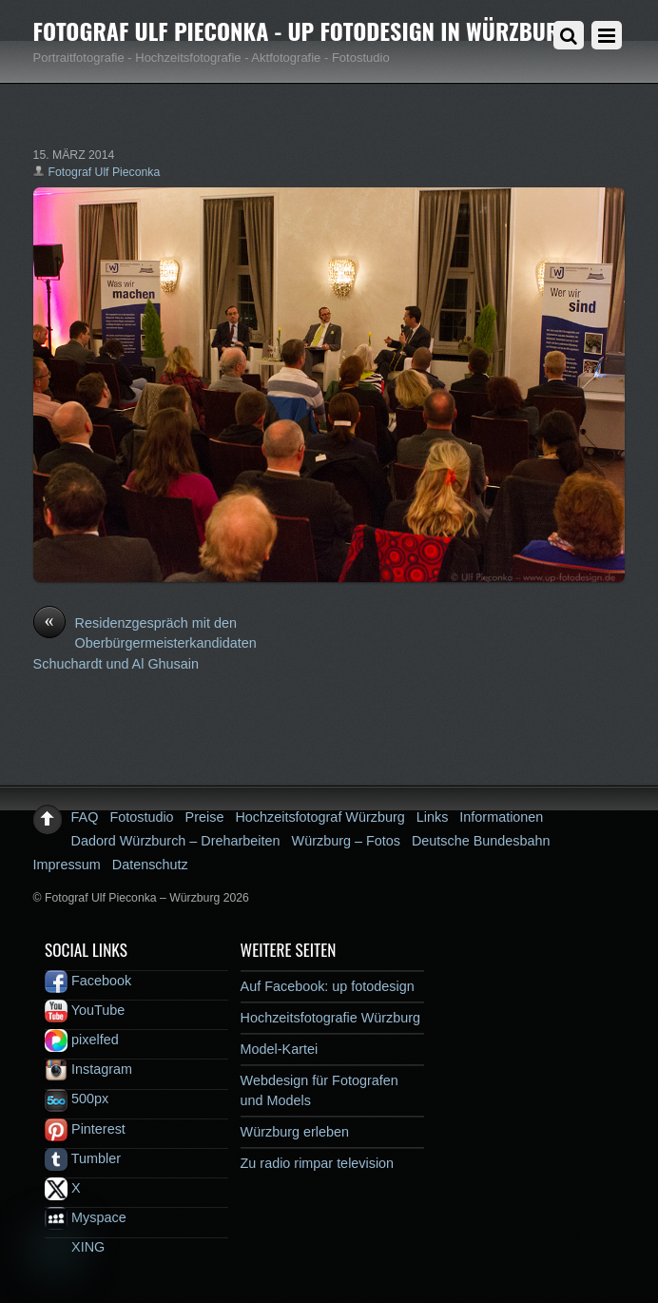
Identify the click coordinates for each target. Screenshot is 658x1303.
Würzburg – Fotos (346, 840)
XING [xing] (75, 1246)
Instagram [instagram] (88, 1069)
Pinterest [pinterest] (85, 1129)
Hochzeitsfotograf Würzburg (319, 817)
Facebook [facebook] (88, 980)
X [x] (63, 1188)
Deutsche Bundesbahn (481, 840)
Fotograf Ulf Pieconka (104, 172)
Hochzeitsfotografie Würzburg (331, 1017)
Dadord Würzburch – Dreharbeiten (176, 840)
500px (76, 1098)
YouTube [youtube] (85, 1010)
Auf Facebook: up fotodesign (328, 986)
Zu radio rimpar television (318, 1163)
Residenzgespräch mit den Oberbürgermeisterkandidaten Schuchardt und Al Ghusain (145, 642)
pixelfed (82, 1039)
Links (432, 817)
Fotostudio (141, 817)
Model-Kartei (280, 1049)
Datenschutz (150, 864)
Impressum (67, 864)
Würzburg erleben (295, 1131)
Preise (204, 817)
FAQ (85, 817)
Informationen (501, 817)
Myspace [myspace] (85, 1217)
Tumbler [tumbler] (83, 1158)
